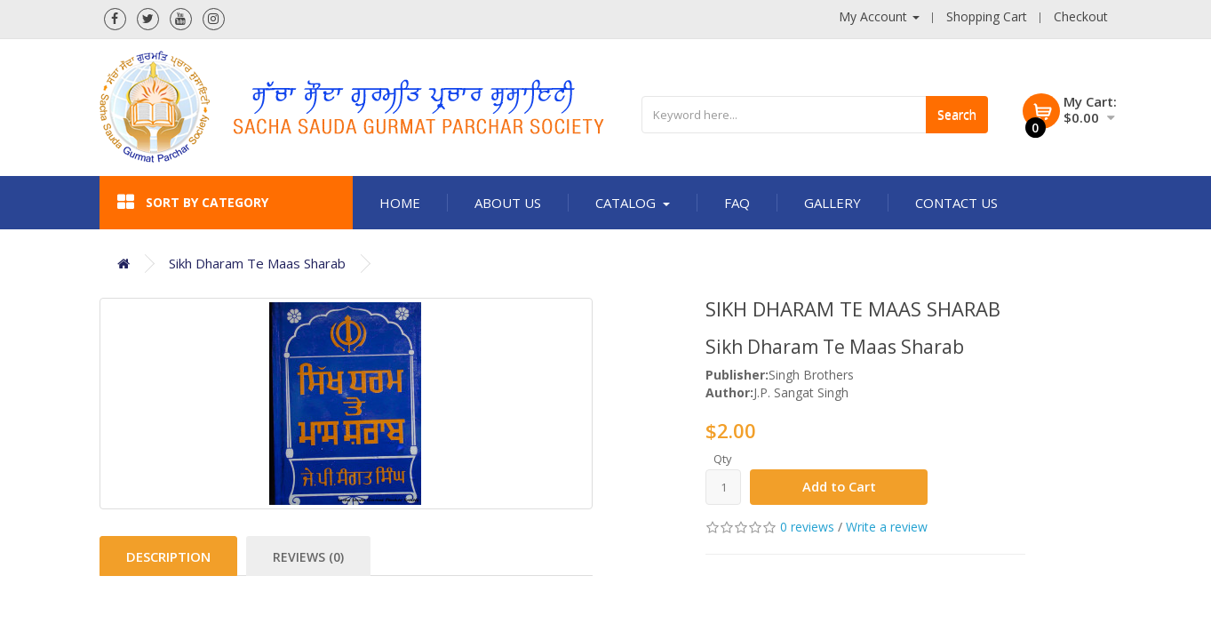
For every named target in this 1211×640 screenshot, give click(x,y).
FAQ (737, 203)
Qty (722, 459)
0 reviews (807, 526)
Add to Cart (838, 487)
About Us (507, 203)
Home (399, 203)
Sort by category (192, 202)
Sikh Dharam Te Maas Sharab (257, 263)
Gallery (832, 203)
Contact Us (956, 203)
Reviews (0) (308, 556)
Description (168, 556)
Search (956, 114)
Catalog (632, 203)
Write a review (887, 526)
